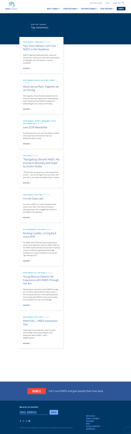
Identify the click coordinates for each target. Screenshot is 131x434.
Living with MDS (70, 9)
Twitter (23, 421)
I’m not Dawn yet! (33, 198)
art (24, 229)
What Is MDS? (53, 9)
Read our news (107, 9)
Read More (26, 68)
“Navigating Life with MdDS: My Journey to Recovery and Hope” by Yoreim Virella (41, 163)
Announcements (46, 121)
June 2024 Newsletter (35, 127)
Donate (121, 8)
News (34, 123)
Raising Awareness (28, 42)
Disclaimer (90, 421)
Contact (107, 3)
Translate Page (117, 3)
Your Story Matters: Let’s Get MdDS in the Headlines (39, 47)
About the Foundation (96, 3)
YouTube (29, 421)
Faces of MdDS (45, 80)
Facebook (20, 421)
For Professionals (89, 9)
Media (88, 424)
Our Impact (38, 121)
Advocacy (37, 80)
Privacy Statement (92, 418)
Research (52, 80)
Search (123, 2)
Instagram (26, 421)
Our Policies (90, 416)
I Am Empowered (39, 42)
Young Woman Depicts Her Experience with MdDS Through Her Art (41, 280)
